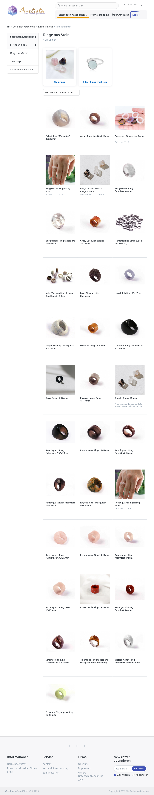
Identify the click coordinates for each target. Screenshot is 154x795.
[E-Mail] (123, 768)
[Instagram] (77, 746)
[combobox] (87, 5)
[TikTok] (85, 746)
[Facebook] (69, 746)
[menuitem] (73, 14)
